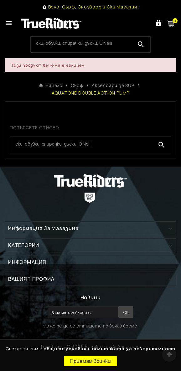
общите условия (65, 349)
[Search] (81, 43)
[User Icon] (158, 23)
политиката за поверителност (134, 349)
